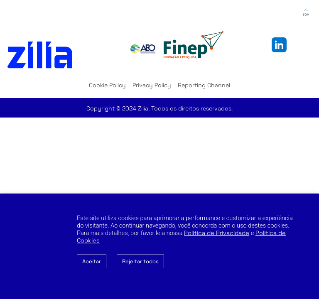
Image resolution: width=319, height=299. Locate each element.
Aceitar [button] (91, 261)
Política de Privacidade (216, 233)
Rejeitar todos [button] (140, 261)
